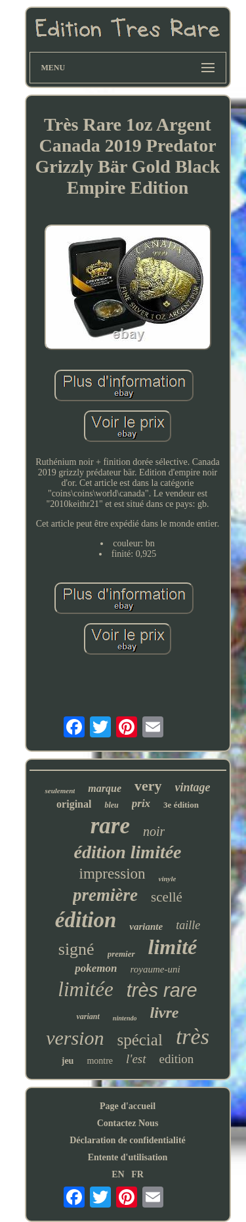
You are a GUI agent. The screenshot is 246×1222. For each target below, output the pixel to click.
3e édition (181, 805)
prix (141, 803)
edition (176, 1059)
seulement (60, 791)
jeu (68, 1061)
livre (164, 1012)
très (192, 1036)
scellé (166, 897)
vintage (193, 787)
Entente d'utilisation (128, 1157)
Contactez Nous (128, 1123)
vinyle (167, 879)
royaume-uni (155, 969)
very (148, 785)
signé (76, 949)
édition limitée (127, 852)
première (105, 895)
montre (100, 1061)
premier (121, 954)
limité (172, 947)
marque (104, 788)
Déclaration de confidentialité (128, 1140)
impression (112, 873)
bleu (111, 805)
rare (110, 826)
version (75, 1038)
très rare (162, 990)
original (73, 804)
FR (137, 1174)
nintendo (125, 1018)
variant (87, 1016)
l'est (136, 1059)
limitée (85, 989)
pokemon (96, 968)
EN (118, 1174)
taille (188, 925)
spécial (139, 1040)
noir (154, 831)
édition (86, 920)
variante (146, 926)
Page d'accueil (127, 1106)
